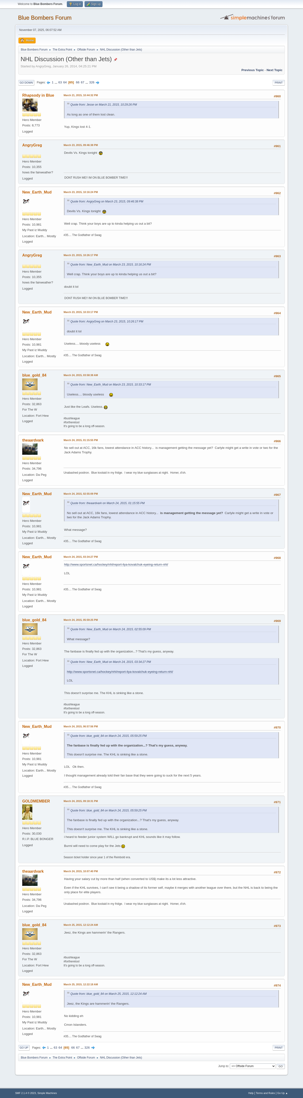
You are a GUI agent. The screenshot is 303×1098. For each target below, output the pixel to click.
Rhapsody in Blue (38, 95)
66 (78, 82)
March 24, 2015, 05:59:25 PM (81, 619)
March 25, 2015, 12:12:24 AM (81, 924)
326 (91, 82)
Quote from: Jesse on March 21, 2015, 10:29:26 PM (103, 104)
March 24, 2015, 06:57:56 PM (81, 726)
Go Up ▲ (282, 1093)
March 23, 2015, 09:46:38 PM (81, 145)
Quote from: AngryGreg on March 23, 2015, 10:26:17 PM (106, 321)
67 (82, 82)
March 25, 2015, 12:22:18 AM (81, 984)
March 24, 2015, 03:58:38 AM (81, 375)
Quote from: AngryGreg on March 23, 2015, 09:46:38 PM (106, 201)
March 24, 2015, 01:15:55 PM (81, 440)
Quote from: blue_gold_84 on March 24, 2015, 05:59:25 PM (108, 736)
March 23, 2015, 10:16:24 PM (81, 192)
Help (250, 1093)
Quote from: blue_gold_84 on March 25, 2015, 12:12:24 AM (108, 993)
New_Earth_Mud (36, 192)
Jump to (223, 1066)
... (56, 82)
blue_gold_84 (34, 375)
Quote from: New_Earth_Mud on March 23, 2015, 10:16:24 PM (110, 264)
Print (279, 82)
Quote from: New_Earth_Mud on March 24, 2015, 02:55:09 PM (110, 629)
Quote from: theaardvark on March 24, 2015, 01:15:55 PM (107, 503)
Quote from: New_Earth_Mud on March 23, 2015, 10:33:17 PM (110, 384)
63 (60, 82)
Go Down (26, 82)
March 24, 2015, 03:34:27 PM (81, 556)
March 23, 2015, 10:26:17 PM (81, 255)
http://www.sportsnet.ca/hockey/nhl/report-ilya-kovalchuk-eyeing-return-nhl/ (116, 564)
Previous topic (252, 70)
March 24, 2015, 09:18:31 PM (81, 801)
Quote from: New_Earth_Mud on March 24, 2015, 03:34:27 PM (110, 662)
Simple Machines (47, 1093)
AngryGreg (32, 145)
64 (65, 82)
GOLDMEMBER (36, 801)
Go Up (24, 1047)
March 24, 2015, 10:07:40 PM (81, 871)
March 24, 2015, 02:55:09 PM (81, 493)
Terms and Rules (265, 1093)
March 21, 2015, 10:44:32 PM (81, 95)
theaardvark (33, 440)
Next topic (274, 70)
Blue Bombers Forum (45, 17)
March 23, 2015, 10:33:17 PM (81, 312)
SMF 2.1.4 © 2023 (25, 1093)
